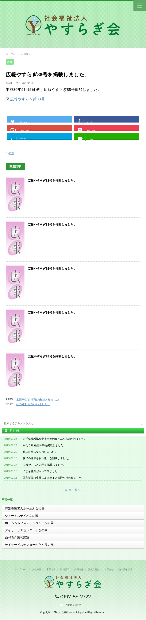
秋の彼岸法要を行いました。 (40, 451)
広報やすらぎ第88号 (27, 99)
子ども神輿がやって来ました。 (41, 471)
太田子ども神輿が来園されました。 (39, 399)
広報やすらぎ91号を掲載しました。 (52, 312)
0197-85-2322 (73, 596)
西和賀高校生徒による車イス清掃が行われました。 (53, 477)
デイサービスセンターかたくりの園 (29, 544)
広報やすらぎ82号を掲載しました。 (52, 180)
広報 (11, 153)
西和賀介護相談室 (17, 537)
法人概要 (36, 569)
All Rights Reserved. (95, 612)
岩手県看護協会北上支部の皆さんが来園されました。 (55, 438)
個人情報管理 (125, 569)
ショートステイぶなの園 (21, 515)
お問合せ (109, 569)
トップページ (21, 569)
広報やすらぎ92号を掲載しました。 (52, 268)
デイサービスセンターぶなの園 (26, 530)
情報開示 (64, 569)
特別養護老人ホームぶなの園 (24, 508)
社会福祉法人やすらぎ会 (72, 612)
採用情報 (78, 569)
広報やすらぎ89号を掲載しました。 (52, 224)
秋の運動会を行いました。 (33, 404)
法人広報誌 (94, 569)
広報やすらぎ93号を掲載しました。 (52, 356)
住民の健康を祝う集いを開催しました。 (47, 458)
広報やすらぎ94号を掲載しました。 (44, 464)
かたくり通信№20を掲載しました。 (44, 445)
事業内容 (51, 569)
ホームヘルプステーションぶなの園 (29, 523)
